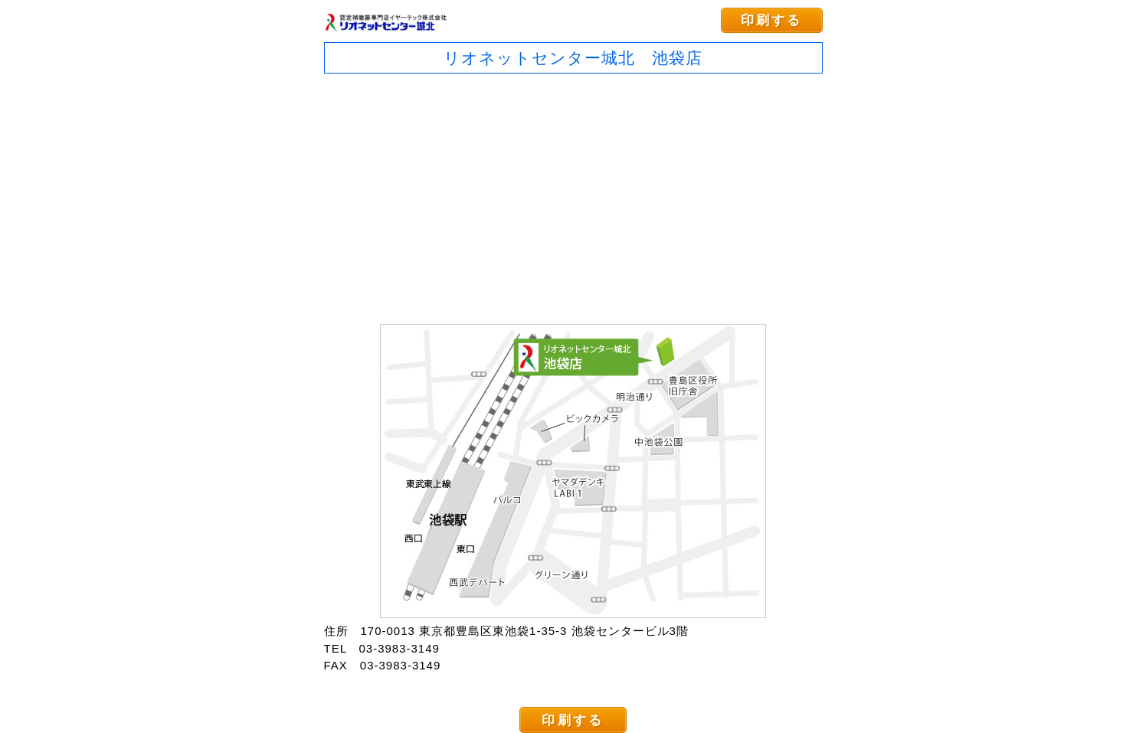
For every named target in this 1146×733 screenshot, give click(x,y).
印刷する (772, 20)
